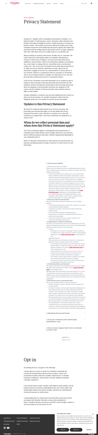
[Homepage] (14, 3)
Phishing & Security (9, 421)
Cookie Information (35, 418)
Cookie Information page (67, 234)
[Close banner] (92, 414)
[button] (6, 3)
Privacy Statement (22, 418)
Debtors (62, 3)
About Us (49, 3)
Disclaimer (6, 424)
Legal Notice (7, 418)
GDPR (18, 424)
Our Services (28, 3)
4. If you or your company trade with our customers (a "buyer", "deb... (66, 329)
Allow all (63, 429)
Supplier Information (22, 421)
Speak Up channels (35, 421)
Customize (88, 429)
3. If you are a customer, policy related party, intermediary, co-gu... (66, 320)
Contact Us (55, 3)
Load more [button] (66, 337)
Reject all (76, 429)
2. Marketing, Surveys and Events (66, 313)
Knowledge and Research (38, 3)
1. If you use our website (66, 163)
